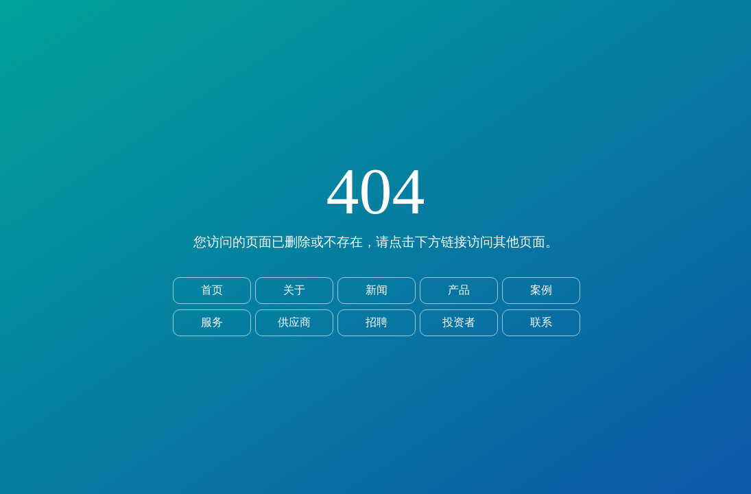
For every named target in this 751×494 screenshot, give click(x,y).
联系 (541, 322)
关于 (294, 290)
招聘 (377, 322)
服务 (212, 322)
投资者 (458, 322)
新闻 (377, 290)
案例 (541, 290)
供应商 (294, 322)
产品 (459, 290)
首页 (212, 290)
